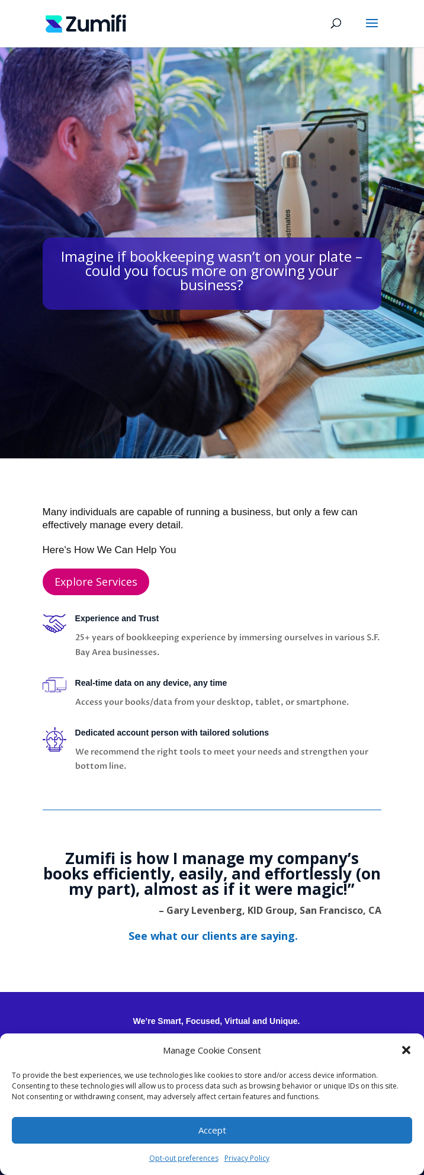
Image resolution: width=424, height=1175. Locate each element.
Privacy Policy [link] (246, 1158)
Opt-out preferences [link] (184, 1158)
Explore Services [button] (95, 581)
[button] (406, 1050)
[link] (86, 22)
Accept (212, 1130)
